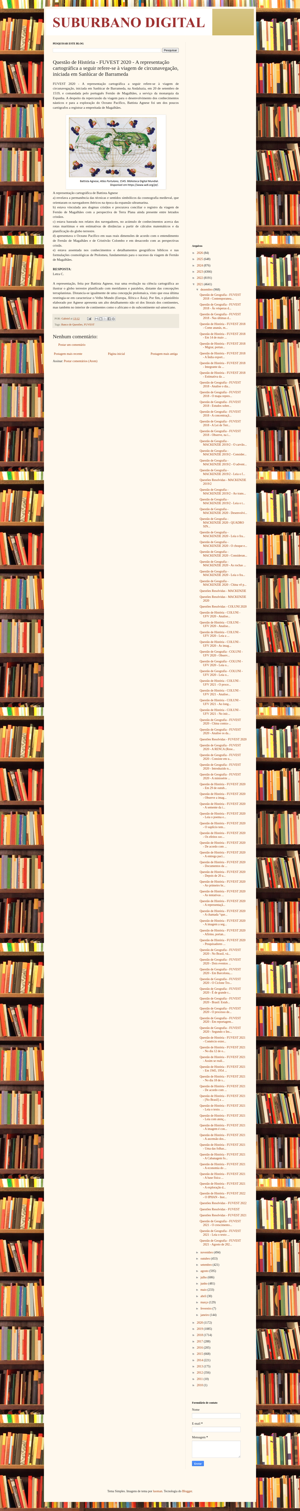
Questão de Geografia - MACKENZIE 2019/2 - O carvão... (223, 443)
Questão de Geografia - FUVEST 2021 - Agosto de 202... (220, 1242)
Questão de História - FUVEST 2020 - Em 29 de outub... (222, 786)
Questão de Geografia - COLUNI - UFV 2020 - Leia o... (221, 663)
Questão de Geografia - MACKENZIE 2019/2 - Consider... (223, 452)
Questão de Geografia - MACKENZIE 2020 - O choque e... (223, 543)
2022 (200, 277)
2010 (200, 1385)
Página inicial (116, 353)
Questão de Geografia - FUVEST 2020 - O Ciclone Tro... (220, 981)
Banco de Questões (72, 324)
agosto (204, 1271)
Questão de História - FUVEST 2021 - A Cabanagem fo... (222, 1156)
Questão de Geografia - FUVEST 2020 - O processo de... (220, 1010)
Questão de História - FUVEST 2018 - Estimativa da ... (222, 374)
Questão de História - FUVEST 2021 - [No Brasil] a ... (222, 1097)
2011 (200, 1379)
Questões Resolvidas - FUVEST (220, 1209)
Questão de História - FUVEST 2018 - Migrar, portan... (222, 345)
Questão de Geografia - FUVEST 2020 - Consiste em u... (220, 756)
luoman (157, 1491)
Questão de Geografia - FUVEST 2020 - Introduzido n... (220, 766)
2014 (200, 1360)
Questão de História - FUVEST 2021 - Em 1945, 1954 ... (222, 1068)
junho (204, 1283)
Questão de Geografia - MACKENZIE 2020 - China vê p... (223, 583)
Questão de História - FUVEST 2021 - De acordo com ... (222, 1088)
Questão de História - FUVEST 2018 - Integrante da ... (222, 365)
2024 (200, 265)
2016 (200, 1347)
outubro (205, 1258)
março (204, 1302)
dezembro (206, 289)
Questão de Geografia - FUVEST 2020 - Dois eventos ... (220, 961)
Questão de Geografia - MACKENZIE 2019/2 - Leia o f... (222, 472)
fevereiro (206, 1308)
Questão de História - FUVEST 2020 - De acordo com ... (222, 844)
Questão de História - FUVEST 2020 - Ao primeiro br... (222, 883)
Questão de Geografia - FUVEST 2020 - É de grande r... (220, 990)
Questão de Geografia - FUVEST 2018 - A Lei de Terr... (220, 423)
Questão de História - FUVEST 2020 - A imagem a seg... (222, 922)
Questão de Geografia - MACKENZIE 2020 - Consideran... (223, 553)
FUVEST (89, 324)
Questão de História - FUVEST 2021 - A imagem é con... (222, 1127)
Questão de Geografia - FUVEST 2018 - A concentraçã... (220, 413)
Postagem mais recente (68, 353)
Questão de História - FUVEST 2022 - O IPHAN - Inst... (222, 1195)
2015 (200, 1353)
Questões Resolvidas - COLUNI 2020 (223, 606)
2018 (200, 1335)
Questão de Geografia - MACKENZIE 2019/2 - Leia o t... (222, 501)
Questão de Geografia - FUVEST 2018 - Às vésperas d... (220, 306)
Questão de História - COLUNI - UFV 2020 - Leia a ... (220, 634)
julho (203, 1277)
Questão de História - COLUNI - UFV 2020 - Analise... (220, 614)
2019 (200, 1328)
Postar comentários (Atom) (80, 361)
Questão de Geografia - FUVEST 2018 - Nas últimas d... (220, 316)
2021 (200, 284)
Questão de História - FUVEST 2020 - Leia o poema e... (222, 815)
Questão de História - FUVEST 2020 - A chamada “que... (222, 912)
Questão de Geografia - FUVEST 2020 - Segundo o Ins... (220, 1029)
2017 (200, 1341)
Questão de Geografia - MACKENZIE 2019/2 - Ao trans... (223, 491)
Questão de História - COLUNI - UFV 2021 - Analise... (220, 692)
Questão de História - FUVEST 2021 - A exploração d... (222, 1185)
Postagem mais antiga (164, 353)
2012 (200, 1372)
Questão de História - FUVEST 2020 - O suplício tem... (222, 825)
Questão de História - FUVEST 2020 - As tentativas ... (222, 893)
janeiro (205, 1315)
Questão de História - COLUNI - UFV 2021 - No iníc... (220, 711)
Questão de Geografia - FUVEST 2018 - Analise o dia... (220, 384)
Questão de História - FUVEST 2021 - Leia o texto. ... (222, 1107)
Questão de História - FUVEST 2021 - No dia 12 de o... (222, 1049)
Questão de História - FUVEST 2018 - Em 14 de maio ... (222, 335)
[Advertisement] (219, 108)
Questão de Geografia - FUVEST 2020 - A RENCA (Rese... (220, 747)
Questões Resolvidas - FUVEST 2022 (223, 1203)
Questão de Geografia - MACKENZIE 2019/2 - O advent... (223, 462)
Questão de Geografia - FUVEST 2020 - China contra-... (220, 721)
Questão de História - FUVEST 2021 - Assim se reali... (222, 1058)
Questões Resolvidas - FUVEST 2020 (223, 739)
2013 (200, 1366)
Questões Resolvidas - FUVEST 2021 (223, 1215)
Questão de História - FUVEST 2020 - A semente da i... (222, 805)
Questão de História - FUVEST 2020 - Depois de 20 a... (222, 873)
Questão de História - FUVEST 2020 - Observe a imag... (222, 795)
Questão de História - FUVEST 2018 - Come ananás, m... (222, 325)
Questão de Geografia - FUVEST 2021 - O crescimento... (220, 1223)
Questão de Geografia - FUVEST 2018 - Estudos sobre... (220, 403)
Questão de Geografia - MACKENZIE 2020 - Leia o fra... (222, 534)
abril (203, 1296)
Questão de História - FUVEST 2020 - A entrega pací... (222, 854)
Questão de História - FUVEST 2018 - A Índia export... (222, 355)
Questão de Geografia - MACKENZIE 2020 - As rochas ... (223, 563)
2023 (200, 271)
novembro (207, 1252)
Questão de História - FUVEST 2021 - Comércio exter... (222, 1039)
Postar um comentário (71, 344)
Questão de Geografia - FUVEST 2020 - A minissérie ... (220, 776)
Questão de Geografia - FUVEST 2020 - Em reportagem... (220, 1020)
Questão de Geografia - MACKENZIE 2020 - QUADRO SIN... (222, 522)
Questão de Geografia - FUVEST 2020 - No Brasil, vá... (220, 951)
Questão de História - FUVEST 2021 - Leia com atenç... (222, 1117)
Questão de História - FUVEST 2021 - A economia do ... (222, 1166)
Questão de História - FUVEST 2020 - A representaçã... (222, 903)
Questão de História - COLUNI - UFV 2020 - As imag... (220, 643)
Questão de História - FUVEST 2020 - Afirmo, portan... (222, 932)
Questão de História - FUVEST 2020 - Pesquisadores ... (222, 942)
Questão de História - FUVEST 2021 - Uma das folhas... (222, 1146)
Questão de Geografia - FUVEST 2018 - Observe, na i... (220, 433)
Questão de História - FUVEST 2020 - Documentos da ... (222, 864)
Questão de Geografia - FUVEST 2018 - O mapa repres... (220, 394)
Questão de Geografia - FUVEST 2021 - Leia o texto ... (220, 1232)
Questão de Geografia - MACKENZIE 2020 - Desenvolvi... (223, 511)
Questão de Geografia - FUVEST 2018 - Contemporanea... (220, 296)
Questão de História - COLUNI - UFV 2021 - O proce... (220, 682)
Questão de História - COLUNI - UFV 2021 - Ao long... (220, 702)
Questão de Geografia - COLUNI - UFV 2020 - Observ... (221, 653)
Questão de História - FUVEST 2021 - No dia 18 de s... (222, 1078)
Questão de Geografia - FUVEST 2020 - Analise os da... (220, 731)
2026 (200, 253)
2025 (200, 259)
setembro (206, 1264)
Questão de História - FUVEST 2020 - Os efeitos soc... (222, 834)
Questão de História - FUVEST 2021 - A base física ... (222, 1175)
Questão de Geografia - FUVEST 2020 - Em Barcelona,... (220, 971)
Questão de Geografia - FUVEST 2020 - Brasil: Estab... (220, 1000)
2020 (200, 1322)
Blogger (187, 1491)
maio (203, 1289)
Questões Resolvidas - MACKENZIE (223, 591)
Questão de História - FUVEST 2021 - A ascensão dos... (222, 1136)
